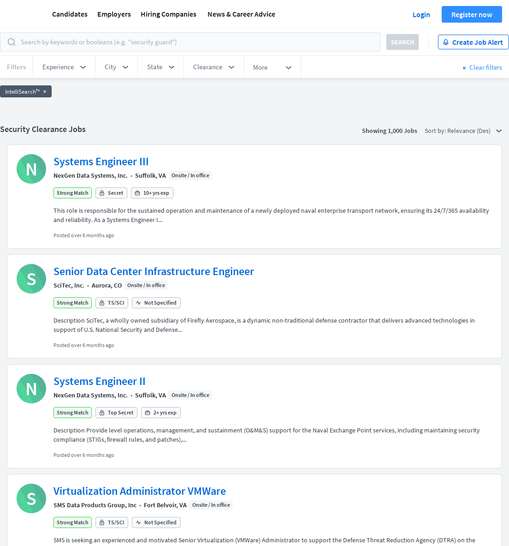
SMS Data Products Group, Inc (94, 505)
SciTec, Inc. (68, 285)
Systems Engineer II (99, 381)
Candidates (70, 13)
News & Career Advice (241, 13)
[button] (64, 67)
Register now (471, 14)
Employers (114, 13)
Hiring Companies (168, 13)
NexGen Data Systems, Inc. (90, 175)
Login (421, 14)
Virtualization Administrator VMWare (139, 491)
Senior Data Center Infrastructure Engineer (153, 271)
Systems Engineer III (101, 161)
